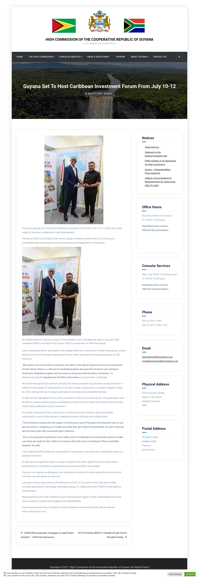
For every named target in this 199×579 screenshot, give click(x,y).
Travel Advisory (152, 147)
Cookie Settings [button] (175, 574)
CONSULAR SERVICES (70, 57)
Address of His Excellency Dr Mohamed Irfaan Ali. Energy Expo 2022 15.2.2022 (160, 182)
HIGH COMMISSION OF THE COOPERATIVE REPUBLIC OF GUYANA (99, 39)
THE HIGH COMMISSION (41, 57)
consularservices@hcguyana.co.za (160, 361)
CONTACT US (160, 57)
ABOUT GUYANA (139, 57)
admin (109, 93)
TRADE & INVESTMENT (98, 57)
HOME (20, 57)
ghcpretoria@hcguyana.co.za (157, 357)
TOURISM (120, 57)
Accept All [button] (190, 574)
